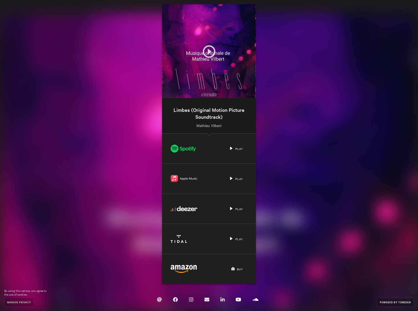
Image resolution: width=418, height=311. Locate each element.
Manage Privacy (19, 302)
